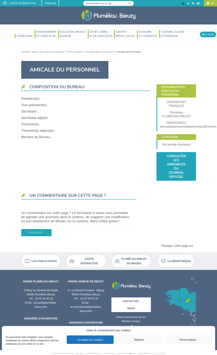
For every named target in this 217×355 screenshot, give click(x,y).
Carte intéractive (19, 3)
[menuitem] (24, 36)
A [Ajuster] (193, 3)
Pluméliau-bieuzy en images (131, 260)
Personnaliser (188, 339)
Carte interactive (84, 260)
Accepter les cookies (90, 339)
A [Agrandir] (198, 3)
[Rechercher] (129, 3)
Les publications (41, 261)
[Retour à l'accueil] (131, 284)
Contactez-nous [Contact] (131, 304)
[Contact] (208, 3)
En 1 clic (208, 34)
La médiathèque (176, 261)
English (52, 3)
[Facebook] (212, 3)
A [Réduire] (188, 3)
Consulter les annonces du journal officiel (176, 166)
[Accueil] (108, 15)
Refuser (139, 339)
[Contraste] (183, 3)
